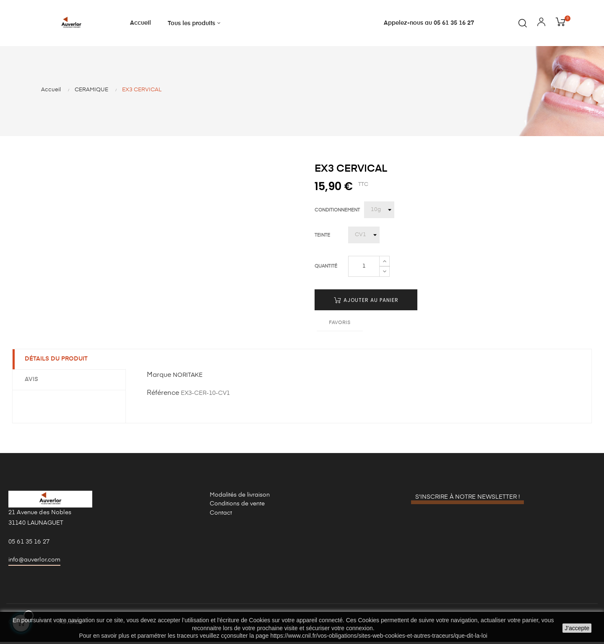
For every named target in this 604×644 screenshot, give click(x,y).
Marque (159, 376)
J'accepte (577, 628)
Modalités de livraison (240, 496)
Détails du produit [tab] (56, 360)
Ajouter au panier (366, 301)
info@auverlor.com (34, 561)
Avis (32, 381)
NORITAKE (188, 376)
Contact (221, 514)
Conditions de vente (237, 505)
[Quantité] (364, 267)
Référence (163, 394)
